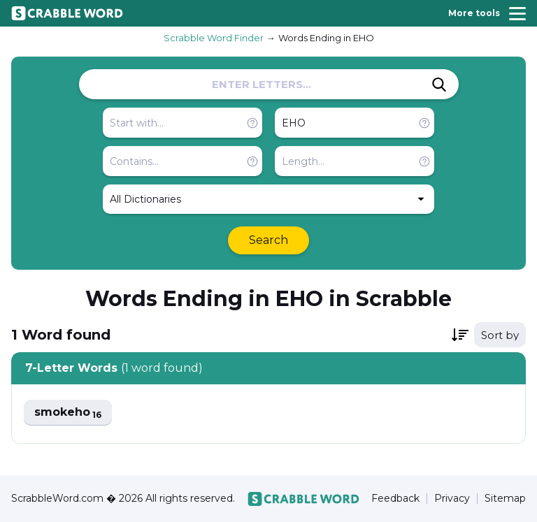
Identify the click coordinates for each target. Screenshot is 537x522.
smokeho (67, 412)
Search (268, 240)
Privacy (452, 498)
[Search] (439, 85)
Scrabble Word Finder (214, 37)
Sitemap (505, 498)
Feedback (395, 498)
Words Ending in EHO (326, 37)
